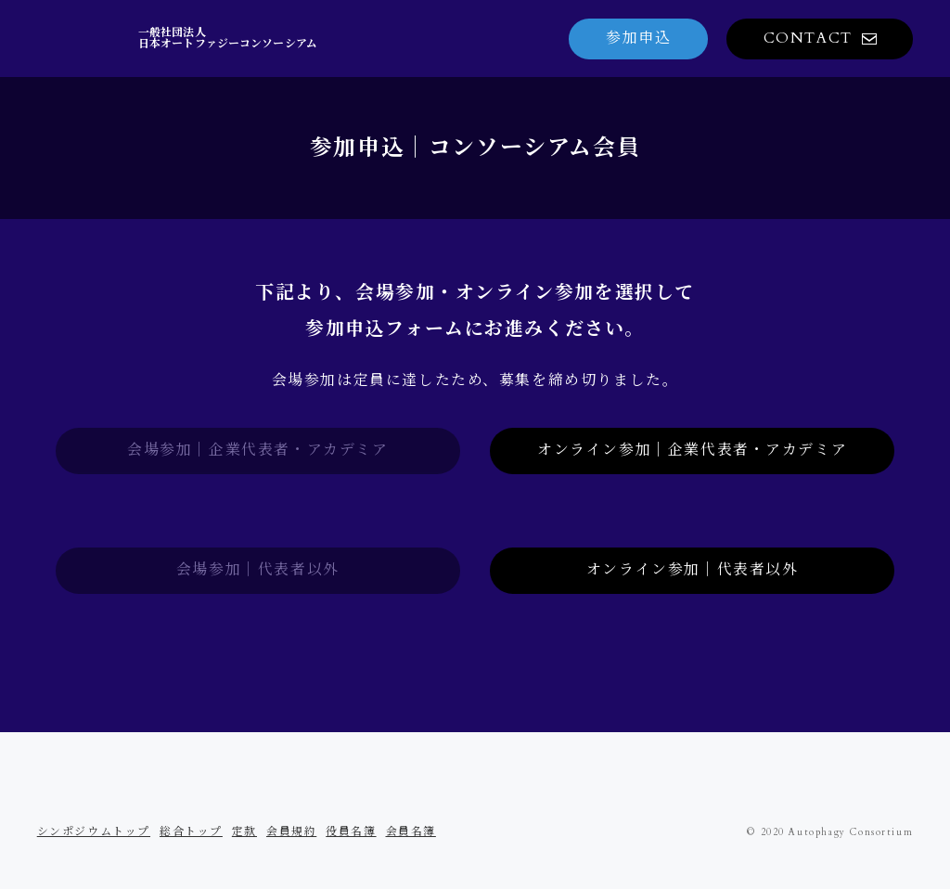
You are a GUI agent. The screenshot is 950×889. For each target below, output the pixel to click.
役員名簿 (351, 831)
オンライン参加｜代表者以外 (692, 570)
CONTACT (808, 38)
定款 (244, 831)
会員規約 (291, 831)
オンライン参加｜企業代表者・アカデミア (692, 450)
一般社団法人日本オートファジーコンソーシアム (227, 38)
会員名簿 (411, 831)
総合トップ (191, 831)
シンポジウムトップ (93, 831)
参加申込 (638, 38)
